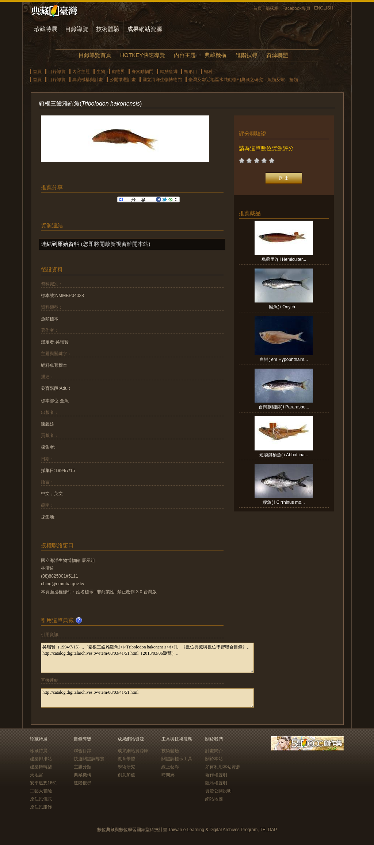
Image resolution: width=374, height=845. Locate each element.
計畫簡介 (214, 750)
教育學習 (126, 758)
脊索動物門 (142, 71)
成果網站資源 (144, 29)
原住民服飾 (41, 807)
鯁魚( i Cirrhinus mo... (284, 502)
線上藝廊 (170, 766)
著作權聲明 (216, 774)
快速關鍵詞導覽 (89, 758)
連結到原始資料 (60, 244)
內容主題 (185, 55)
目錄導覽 (76, 29)
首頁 (257, 8)
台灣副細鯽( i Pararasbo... (284, 407)
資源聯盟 (277, 55)
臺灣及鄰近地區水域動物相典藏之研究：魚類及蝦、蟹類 (243, 79)
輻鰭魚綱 (169, 71)
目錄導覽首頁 (95, 55)
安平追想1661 (43, 782)
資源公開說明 (218, 790)
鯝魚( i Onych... (284, 306)
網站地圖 (214, 799)
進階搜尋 (246, 55)
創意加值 (126, 774)
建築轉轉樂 (41, 766)
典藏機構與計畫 (87, 79)
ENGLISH (323, 8)
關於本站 (214, 758)
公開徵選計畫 (123, 79)
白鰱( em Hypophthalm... (284, 359)
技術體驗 (107, 29)
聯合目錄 (82, 750)
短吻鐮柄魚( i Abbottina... (283, 454)
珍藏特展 (45, 29)
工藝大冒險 (41, 790)
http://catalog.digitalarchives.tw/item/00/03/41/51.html (147, 698)
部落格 (272, 8)
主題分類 (82, 766)
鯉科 (208, 71)
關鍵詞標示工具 (176, 758)
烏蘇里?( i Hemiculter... (284, 259)
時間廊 (168, 774)
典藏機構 (215, 55)
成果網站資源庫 (133, 750)
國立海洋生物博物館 (162, 79)
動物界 (118, 71)
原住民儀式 (41, 799)
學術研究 (126, 766)
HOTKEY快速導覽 (142, 55)
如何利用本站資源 (222, 766)
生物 (100, 71)
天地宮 (36, 774)
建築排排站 (41, 758)
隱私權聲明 (216, 782)
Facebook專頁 (296, 8)
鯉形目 (190, 71)
